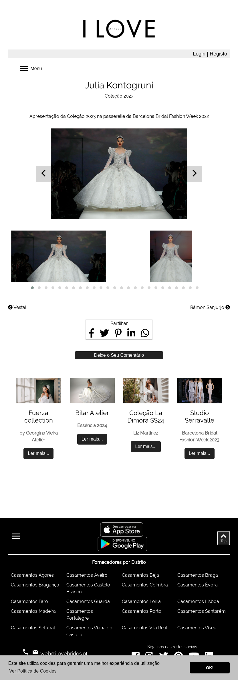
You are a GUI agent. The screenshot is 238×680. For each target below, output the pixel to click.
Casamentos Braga (197, 575)
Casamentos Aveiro (87, 575)
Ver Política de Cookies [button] (32, 671)
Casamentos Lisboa (198, 601)
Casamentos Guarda (88, 601)
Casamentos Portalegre (79, 614)
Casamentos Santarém (201, 611)
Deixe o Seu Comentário (119, 355)
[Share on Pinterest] (118, 333)
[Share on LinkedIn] (131, 333)
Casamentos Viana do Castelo (89, 631)
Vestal (17, 307)
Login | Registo (210, 54)
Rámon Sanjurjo (210, 307)
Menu (30, 68)
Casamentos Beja (140, 575)
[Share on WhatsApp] (145, 333)
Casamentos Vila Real (144, 628)
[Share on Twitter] (104, 333)
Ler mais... (38, 453)
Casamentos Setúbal (33, 628)
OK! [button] (209, 667)
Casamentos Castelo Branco (88, 588)
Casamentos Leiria (141, 601)
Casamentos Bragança (35, 585)
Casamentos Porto (141, 611)
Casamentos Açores (32, 575)
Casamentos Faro (29, 601)
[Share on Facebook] (91, 333)
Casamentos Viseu (197, 628)
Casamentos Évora (197, 585)
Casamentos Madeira (33, 611)
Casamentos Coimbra (145, 585)
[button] (32, 288)
